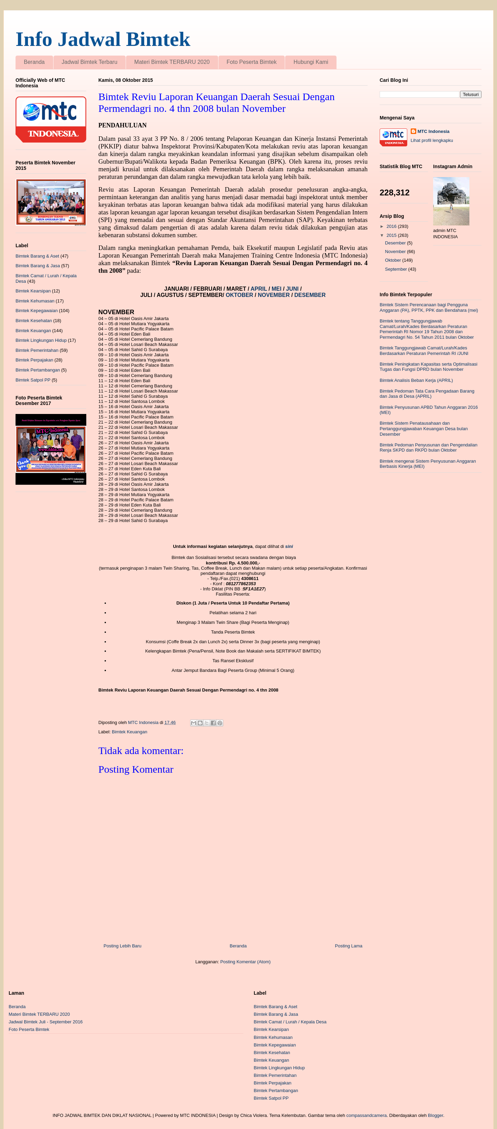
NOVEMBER (274, 295)
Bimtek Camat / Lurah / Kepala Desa (290, 1021)
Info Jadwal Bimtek (103, 39)
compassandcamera (367, 1115)
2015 (392, 235)
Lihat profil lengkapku (432, 140)
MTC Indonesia (433, 131)
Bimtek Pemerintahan (37, 350)
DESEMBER (310, 295)
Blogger (435, 1115)
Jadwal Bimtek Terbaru (90, 62)
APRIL (260, 289)
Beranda (34, 62)
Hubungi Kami (310, 62)
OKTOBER (239, 295)
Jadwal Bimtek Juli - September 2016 (46, 1021)
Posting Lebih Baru (123, 945)
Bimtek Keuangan (129, 731)
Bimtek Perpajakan (34, 360)
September (396, 269)
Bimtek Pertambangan (38, 370)
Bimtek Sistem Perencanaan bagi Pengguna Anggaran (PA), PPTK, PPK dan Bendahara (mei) (429, 307)
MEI (277, 289)
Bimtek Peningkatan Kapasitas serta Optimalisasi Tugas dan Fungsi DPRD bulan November (428, 366)
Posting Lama (349, 945)
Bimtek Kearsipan (33, 290)
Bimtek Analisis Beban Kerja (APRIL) (416, 380)
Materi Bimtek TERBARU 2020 (171, 62)
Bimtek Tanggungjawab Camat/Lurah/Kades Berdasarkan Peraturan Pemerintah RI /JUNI (424, 350)
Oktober (393, 260)
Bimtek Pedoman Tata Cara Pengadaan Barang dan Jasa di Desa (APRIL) (427, 393)
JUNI (293, 289)
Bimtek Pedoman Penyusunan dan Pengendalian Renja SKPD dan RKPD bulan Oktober (428, 447)
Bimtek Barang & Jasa (38, 265)
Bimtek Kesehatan (34, 320)
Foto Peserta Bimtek (252, 62)
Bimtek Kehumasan (35, 300)
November (396, 251)
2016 (392, 226)
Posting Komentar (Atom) (245, 961)
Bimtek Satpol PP (33, 380)
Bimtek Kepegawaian (37, 310)
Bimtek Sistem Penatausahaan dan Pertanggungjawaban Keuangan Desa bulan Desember (424, 428)
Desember (396, 242)
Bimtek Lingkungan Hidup (41, 340)
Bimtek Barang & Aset (37, 256)
